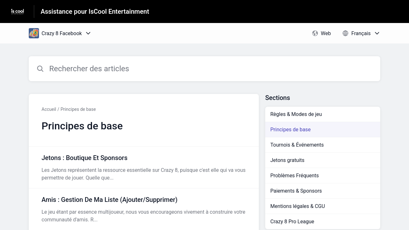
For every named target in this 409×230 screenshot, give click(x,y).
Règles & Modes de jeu (296, 114)
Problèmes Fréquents (294, 175)
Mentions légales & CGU (297, 206)
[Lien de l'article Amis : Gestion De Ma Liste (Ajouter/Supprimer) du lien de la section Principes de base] (144, 209)
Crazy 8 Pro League (292, 221)
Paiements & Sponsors (296, 191)
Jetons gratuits (287, 160)
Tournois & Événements (297, 145)
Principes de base (78, 109)
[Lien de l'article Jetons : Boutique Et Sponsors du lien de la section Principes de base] (144, 167)
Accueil (49, 109)
